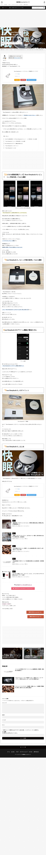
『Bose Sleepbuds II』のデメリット (10, 146)
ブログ (10, 4)
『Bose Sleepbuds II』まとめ (9, 148)
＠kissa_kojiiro (17, 57)
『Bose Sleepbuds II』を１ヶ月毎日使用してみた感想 (14, 141)
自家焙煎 (14, 7)
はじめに (6, 4)
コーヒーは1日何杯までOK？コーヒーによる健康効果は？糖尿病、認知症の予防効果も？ (28, 671)
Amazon (17, 79)
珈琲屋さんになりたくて (23, 2)
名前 (3, 716)
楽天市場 (23, 79)
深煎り (24, 7)
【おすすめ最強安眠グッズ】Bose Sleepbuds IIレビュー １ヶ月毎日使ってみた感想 (20, 139)
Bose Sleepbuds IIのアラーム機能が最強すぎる (13, 143)
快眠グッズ (4, 43)
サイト (3, 726)
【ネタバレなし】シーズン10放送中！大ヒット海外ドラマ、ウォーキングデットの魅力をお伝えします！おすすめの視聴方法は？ (29, 679)
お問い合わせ (28, 4)
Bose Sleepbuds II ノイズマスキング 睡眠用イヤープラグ (26, 71)
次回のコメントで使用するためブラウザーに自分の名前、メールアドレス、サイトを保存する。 (21, 731)
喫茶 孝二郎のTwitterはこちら (35, 617)
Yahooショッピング (31, 79)
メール (4, 721)
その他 (17, 42)
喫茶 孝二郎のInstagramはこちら (34, 612)
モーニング (20, 7)
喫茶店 (10, 7)
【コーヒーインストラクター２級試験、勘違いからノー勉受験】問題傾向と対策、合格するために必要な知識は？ (29, 688)
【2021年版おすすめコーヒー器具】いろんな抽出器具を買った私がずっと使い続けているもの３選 (27, 549)
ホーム (2, 4)
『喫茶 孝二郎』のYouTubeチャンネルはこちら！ (23, 588)
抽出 (17, 7)
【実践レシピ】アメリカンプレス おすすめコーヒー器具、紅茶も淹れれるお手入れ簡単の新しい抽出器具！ (27, 536)
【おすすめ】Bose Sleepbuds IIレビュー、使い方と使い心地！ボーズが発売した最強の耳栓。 (29, 49)
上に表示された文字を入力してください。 (10, 734)
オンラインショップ (16, 4)
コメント (4, 704)
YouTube (23, 4)
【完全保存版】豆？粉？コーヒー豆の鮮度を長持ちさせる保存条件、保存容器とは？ (27, 561)
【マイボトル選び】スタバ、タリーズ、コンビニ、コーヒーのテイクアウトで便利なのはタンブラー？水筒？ (27, 574)
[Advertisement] (23, 18)
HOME (3, 49)
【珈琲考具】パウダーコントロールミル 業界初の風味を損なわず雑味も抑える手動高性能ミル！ (27, 523)
